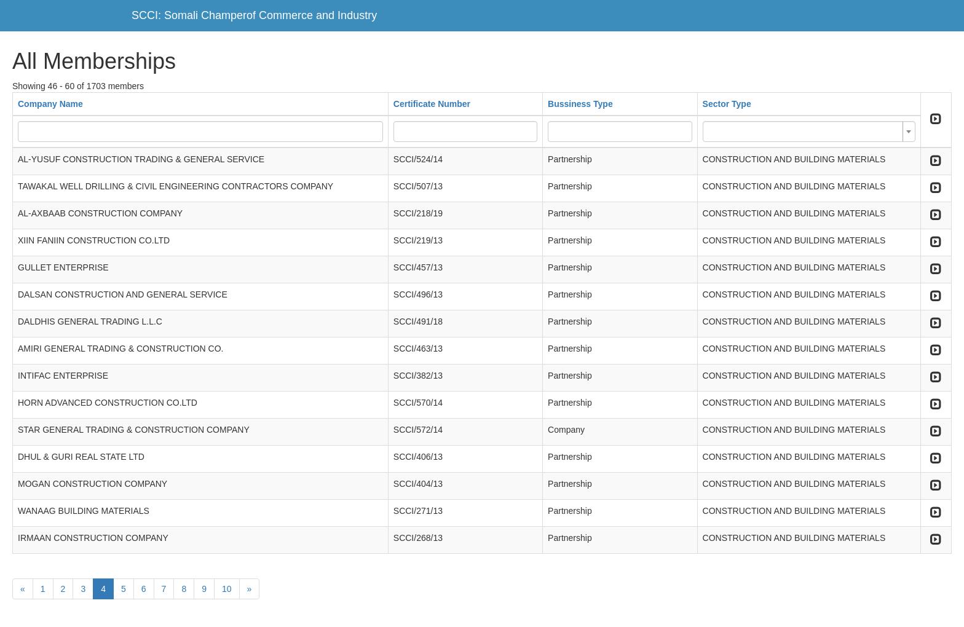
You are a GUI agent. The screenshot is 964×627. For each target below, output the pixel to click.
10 (227, 589)
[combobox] (809, 131)
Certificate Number (431, 104)
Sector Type (727, 104)
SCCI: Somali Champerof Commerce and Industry (254, 15)
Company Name (50, 104)
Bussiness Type (580, 104)
